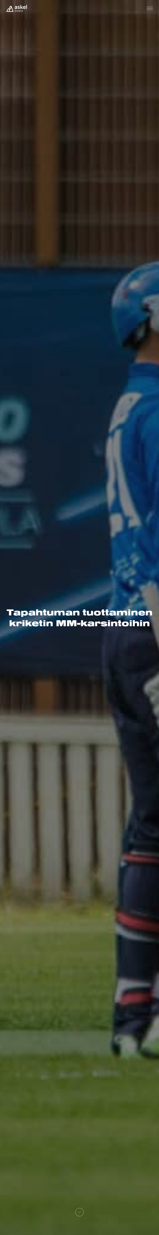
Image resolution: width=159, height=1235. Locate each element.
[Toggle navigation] (150, 8)
